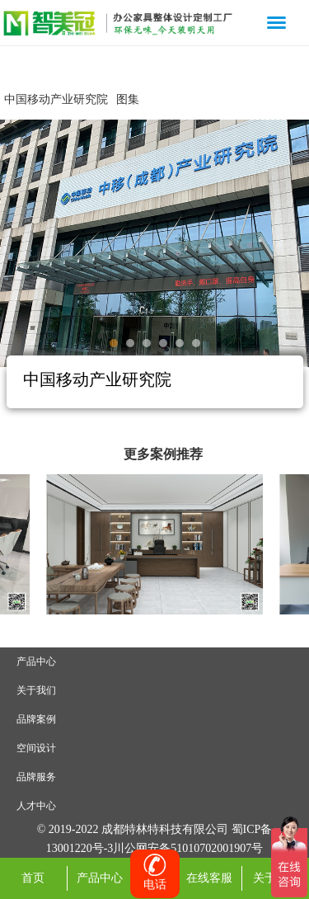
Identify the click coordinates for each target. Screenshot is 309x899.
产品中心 (36, 661)
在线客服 (209, 878)
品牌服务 (36, 777)
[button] (114, 343)
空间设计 (36, 748)
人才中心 (36, 806)
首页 (32, 878)
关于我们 (36, 690)
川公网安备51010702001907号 (188, 848)
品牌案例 (36, 719)
